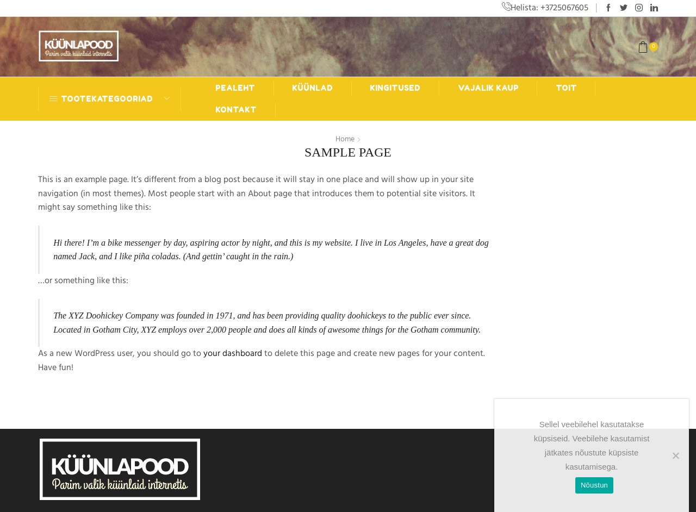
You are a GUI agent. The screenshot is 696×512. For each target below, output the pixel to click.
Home (345, 139)
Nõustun (594, 485)
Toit (566, 87)
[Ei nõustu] (675, 455)
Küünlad (312, 87)
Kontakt (236, 109)
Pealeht (235, 87)
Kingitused (395, 87)
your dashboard (232, 353)
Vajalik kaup (488, 87)
